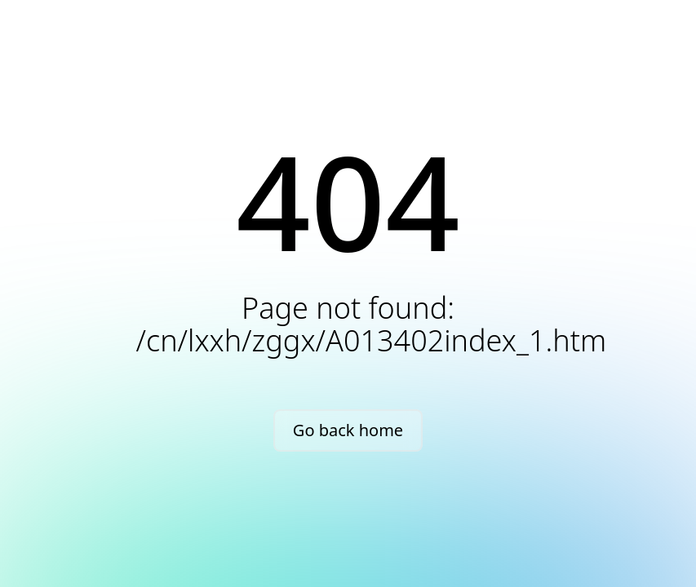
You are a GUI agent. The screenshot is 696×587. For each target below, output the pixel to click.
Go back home (348, 430)
